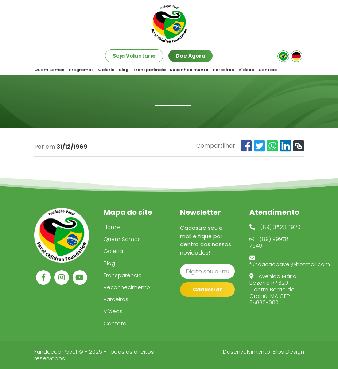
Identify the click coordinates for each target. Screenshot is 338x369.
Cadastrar (207, 289)
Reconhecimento (189, 70)
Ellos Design (288, 352)
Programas (81, 70)
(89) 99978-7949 (270, 242)
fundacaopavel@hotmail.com (289, 261)
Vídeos (246, 70)
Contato (268, 70)
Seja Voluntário (134, 55)
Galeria (106, 70)
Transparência (149, 70)
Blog (123, 70)
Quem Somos (49, 70)
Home (112, 227)
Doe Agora (190, 55)
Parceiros (223, 70)
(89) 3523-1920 (274, 227)
